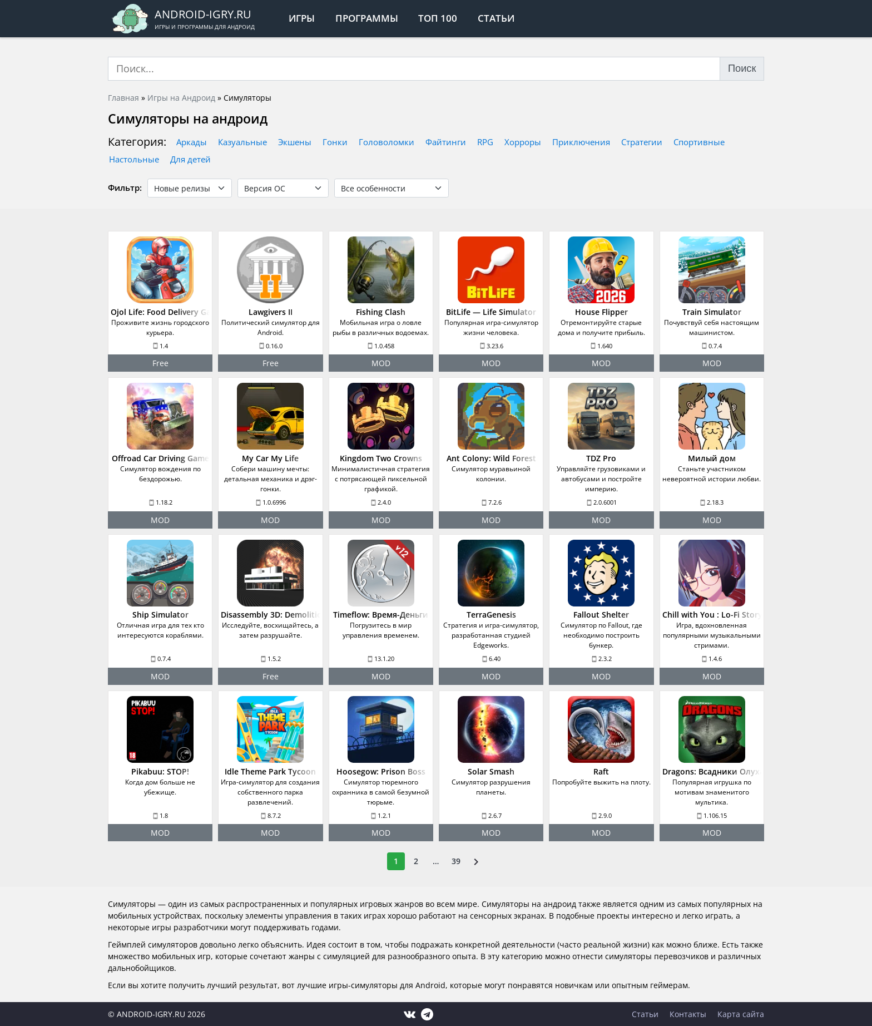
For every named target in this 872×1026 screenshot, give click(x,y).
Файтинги (445, 141)
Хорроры (522, 141)
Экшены (294, 141)
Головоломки (386, 141)
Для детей (190, 159)
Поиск (742, 68)
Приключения (581, 141)
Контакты (688, 1014)
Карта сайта (740, 1014)
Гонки (335, 141)
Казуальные (242, 141)
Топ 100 (437, 18)
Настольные (134, 159)
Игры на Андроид (181, 97)
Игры (302, 18)
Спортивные (699, 141)
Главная (123, 97)
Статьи (496, 18)
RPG (485, 141)
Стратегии (641, 141)
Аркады (191, 141)
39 (456, 861)
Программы (366, 18)
